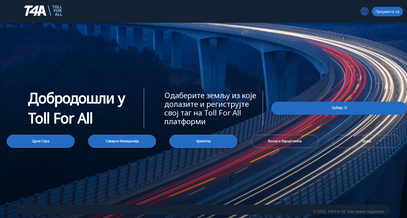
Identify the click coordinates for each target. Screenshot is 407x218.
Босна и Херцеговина (285, 141)
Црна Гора (40, 141)
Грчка (366, 141)
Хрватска (203, 141)
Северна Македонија (122, 141)
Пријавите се (387, 11)
